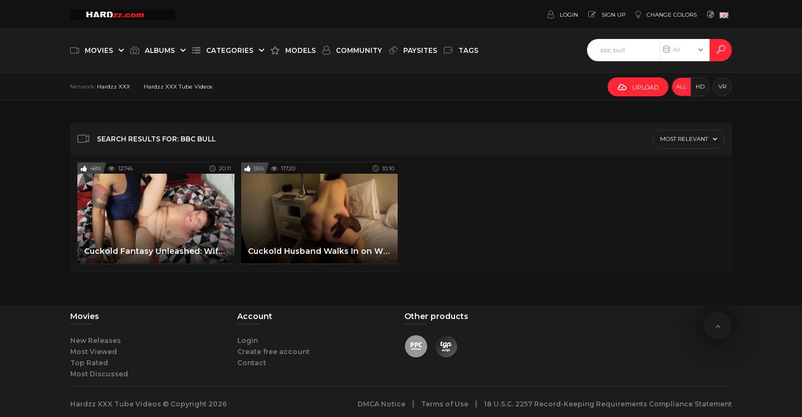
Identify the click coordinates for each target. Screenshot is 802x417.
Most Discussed (99, 374)
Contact (251, 363)
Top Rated (89, 363)
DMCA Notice (381, 404)
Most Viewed (93, 351)
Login (247, 340)
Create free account (273, 351)
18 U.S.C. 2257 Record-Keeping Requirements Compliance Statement (608, 404)
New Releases (95, 340)
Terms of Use (444, 404)
